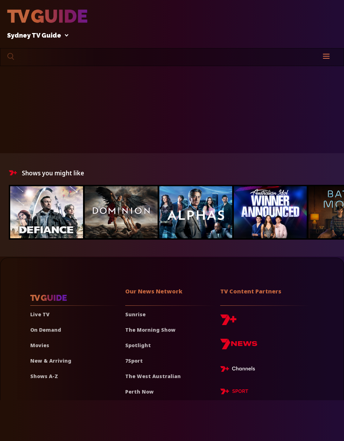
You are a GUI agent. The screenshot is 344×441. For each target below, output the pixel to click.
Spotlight (138, 345)
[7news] (238, 347)
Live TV (40, 314)
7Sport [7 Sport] (134, 360)
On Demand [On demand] (45, 329)
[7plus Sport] (234, 392)
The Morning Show (150, 329)
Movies (39, 345)
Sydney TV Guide (36, 35)
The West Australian (153, 376)
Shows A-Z (44, 376)
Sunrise (135, 314)
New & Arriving (50, 360)
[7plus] (228, 322)
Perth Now (139, 391)
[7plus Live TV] (239, 370)
